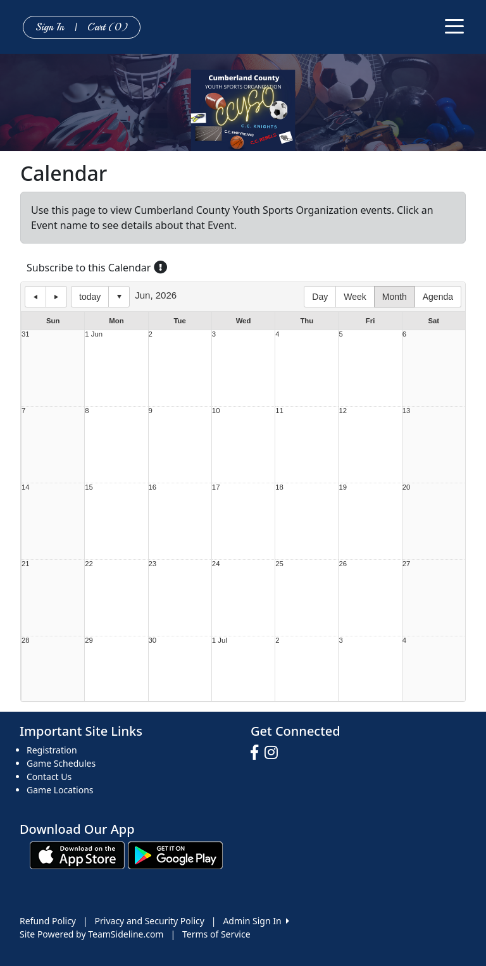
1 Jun (94, 334)
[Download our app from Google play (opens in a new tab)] (175, 854)
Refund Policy (48, 921)
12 (343, 410)
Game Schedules (61, 763)
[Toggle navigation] (454, 25)
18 (279, 487)
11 (279, 410)
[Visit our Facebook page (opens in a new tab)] (258, 753)
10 (216, 410)
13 (406, 410)
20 (406, 487)
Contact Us (49, 777)
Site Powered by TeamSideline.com (91, 934)
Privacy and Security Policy (149, 921)
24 (216, 563)
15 (89, 487)
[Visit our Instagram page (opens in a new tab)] (274, 753)
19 (343, 487)
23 (153, 563)
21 (26, 563)
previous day (35, 296)
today (90, 297)
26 (343, 563)
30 (153, 640)
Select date (119, 296)
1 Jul (219, 640)
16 (153, 487)
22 (89, 563)
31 (26, 334)
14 (26, 487)
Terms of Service (216, 934)
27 (406, 563)
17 (216, 487)
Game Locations (60, 790)
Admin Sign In (256, 921)
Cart (107, 27)
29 (89, 640)
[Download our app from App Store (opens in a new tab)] (77, 854)
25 (279, 563)
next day (56, 296)
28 (26, 640)
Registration (52, 750)
